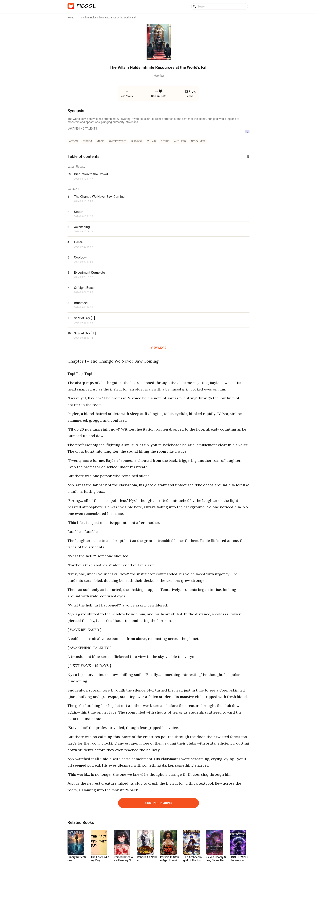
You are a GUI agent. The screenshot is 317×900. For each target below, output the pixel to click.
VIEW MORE (158, 347)
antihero (180, 141)
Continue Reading (158, 803)
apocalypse (198, 141)
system (87, 141)
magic (100, 141)
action (73, 141)
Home (71, 17)
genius (165, 141)
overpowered (117, 141)
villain (151, 141)
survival (136, 141)
